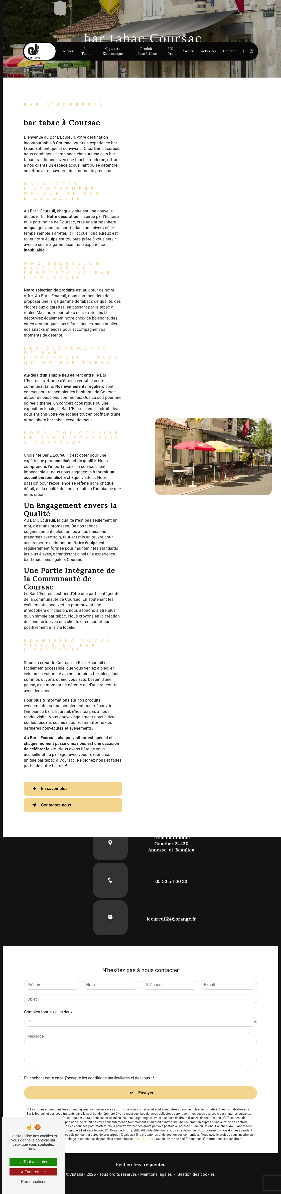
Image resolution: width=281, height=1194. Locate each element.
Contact (222, 68)
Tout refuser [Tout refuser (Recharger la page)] (33, 1172)
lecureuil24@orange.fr (171, 919)
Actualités (202, 68)
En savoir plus (52, 788)
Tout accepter (33, 1162)
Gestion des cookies (196, 1175)
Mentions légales (156, 1175)
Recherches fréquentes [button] (140, 1165)
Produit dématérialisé (142, 68)
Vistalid (76, 1175)
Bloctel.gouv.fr (144, 1139)
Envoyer (146, 1093)
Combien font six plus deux (48, 1012)
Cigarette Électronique (112, 68)
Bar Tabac (88, 68)
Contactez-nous (54, 805)
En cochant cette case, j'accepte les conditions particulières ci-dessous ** (89, 1078)
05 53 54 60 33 (171, 881)
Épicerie (181, 68)
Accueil (71, 68)
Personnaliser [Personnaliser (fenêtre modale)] (33, 1181)
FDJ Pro (164, 68)
